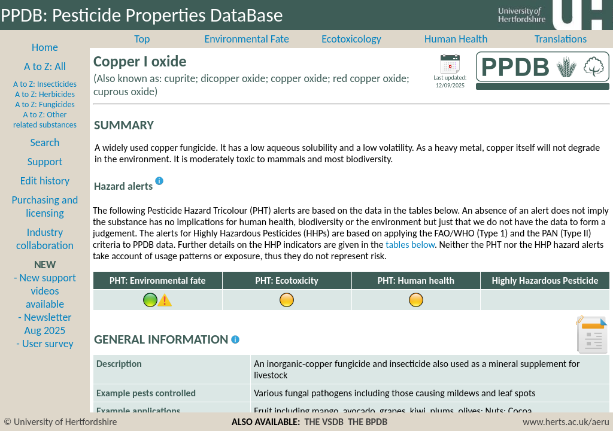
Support (45, 174)
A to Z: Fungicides (45, 118)
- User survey (44, 356)
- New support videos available (45, 304)
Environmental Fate (246, 52)
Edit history (45, 194)
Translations (561, 52)
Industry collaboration (45, 252)
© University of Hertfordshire (60, 421)
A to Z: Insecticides (45, 97)
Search (45, 155)
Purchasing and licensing (44, 220)
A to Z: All (45, 79)
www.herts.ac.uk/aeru (566, 421)
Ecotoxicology (351, 52)
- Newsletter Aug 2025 (44, 337)
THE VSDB (324, 421)
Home (45, 60)
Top (142, 52)
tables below (410, 257)
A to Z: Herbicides (45, 107)
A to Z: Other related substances (45, 133)
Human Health (456, 52)
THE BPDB (367, 421)
